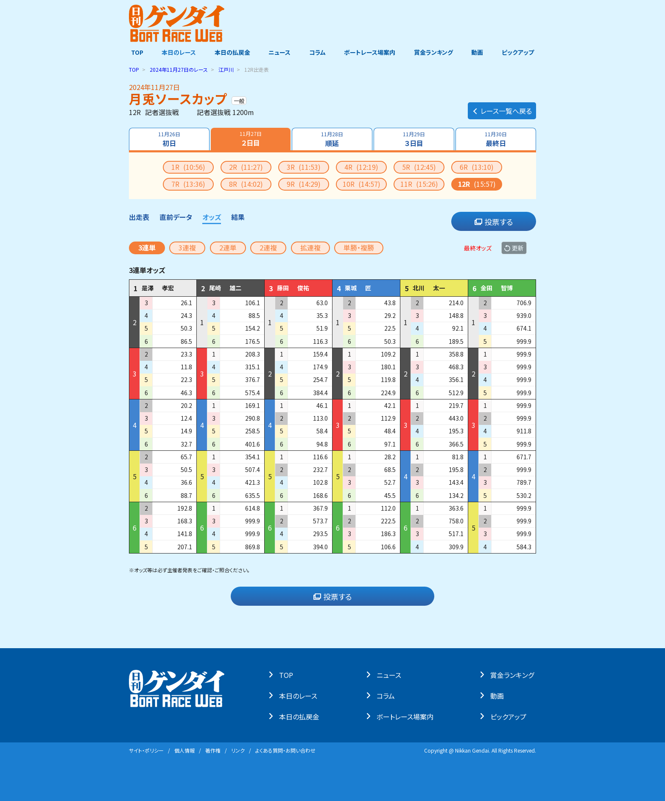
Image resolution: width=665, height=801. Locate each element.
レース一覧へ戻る (502, 109)
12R (477, 184)
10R (361, 184)
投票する (494, 221)
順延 (332, 139)
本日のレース (177, 52)
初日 (168, 139)
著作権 (213, 750)
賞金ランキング (434, 52)
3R (304, 167)
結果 (238, 217)
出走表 (139, 217)
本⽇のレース (300, 695)
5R (419, 167)
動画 (479, 52)
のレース (179, 69)
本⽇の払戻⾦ (301, 716)
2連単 (228, 247)
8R (246, 184)
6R (477, 167)
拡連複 (310, 247)
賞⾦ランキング (514, 674)
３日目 (414, 139)
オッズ (211, 217)
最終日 (496, 139)
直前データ (175, 217)
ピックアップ (520, 52)
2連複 (268, 247)
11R (419, 184)
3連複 (187, 247)
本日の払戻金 (231, 52)
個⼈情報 (184, 750)
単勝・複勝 (359, 247)
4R (361, 167)
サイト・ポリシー (146, 750)
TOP (135, 52)
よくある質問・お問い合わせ (285, 750)
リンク (238, 750)
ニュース (279, 52)
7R (188, 184)
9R (304, 184)
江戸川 (226, 69)
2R (246, 167)
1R (188, 167)
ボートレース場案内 (370, 52)
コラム (317, 52)
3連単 (147, 247)
